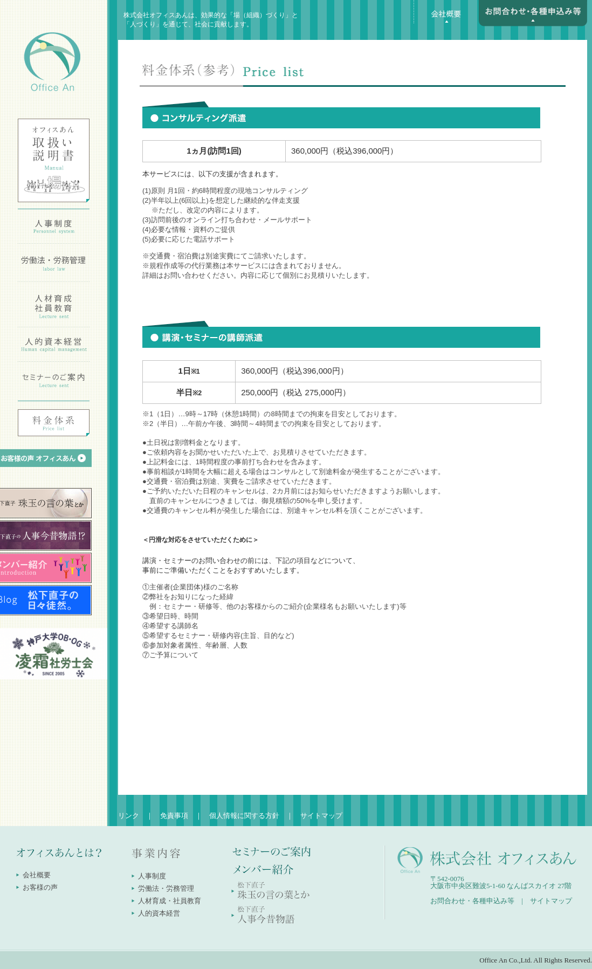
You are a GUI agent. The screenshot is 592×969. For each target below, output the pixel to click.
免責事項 (174, 816)
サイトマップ (321, 816)
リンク (128, 816)
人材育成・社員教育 (169, 901)
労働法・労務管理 (166, 888)
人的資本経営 (159, 913)
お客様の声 (40, 887)
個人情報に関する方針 (244, 816)
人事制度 (152, 876)
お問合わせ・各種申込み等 (472, 901)
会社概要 (37, 875)
